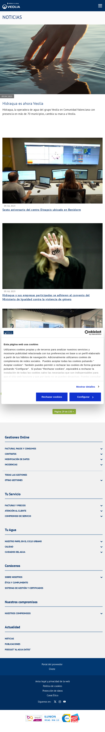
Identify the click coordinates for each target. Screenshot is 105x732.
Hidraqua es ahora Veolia (22, 103)
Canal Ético (52, 695)
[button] (64, 411)
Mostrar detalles (85, 386)
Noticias (9, 638)
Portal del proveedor (52, 664)
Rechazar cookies (19, 396)
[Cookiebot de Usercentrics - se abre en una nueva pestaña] (87, 332)
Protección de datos (52, 690)
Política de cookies (52, 686)
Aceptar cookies (85, 396)
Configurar (52, 396)
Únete (52, 668)
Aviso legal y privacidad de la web (52, 681)
